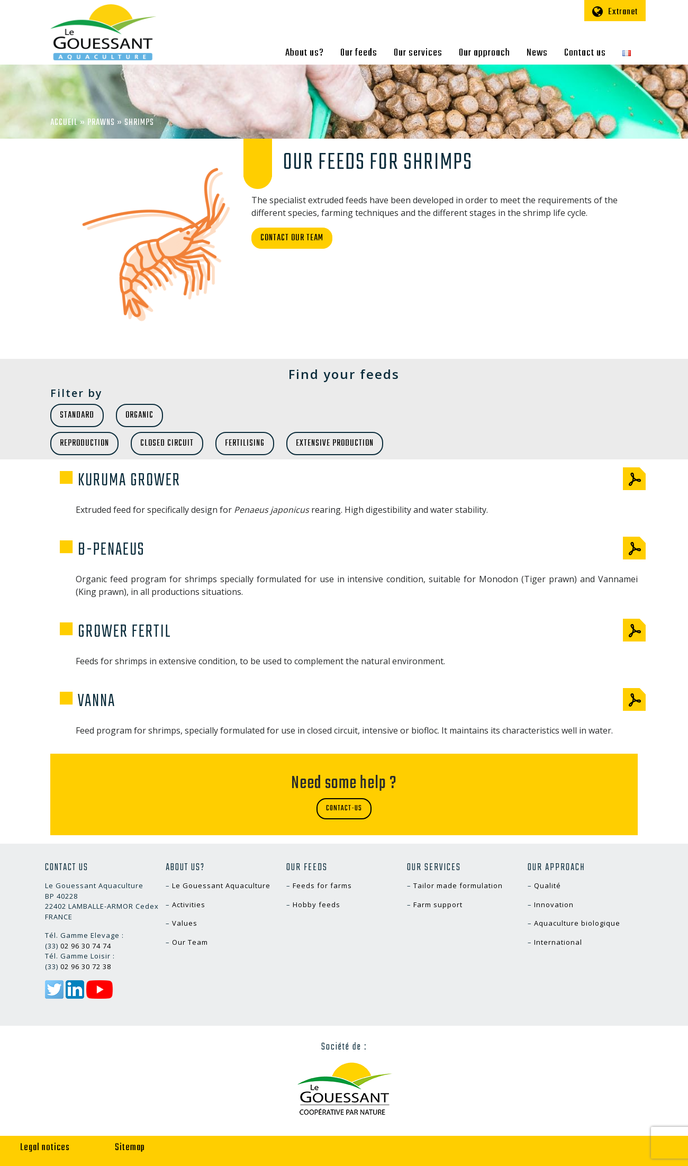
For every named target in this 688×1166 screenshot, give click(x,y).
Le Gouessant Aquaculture (221, 885)
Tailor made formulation (458, 885)
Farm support (438, 904)
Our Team (190, 942)
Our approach (484, 53)
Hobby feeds (316, 904)
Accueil (64, 123)
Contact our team (291, 238)
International (558, 942)
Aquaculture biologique (577, 923)
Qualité (547, 885)
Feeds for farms (322, 885)
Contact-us (344, 808)
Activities (188, 904)
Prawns (101, 123)
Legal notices (45, 1147)
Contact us (585, 53)
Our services (418, 53)
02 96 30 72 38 (85, 966)
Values (184, 923)
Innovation (554, 904)
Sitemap (130, 1147)
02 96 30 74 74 (85, 946)
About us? (304, 53)
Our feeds (358, 53)
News (537, 53)
